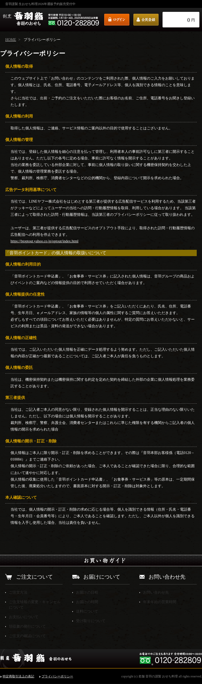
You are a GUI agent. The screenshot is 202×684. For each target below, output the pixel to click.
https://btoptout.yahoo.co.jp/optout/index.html (44, 241)
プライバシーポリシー (57, 676)
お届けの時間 (87, 602)
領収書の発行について (27, 626)
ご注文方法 (18, 592)
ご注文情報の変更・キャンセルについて (34, 604)
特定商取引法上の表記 (18, 676)
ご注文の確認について (27, 636)
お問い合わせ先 (156, 592)
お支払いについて (23, 617)
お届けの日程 (87, 592)
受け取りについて (90, 621)
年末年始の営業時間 (159, 602)
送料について (87, 611)
